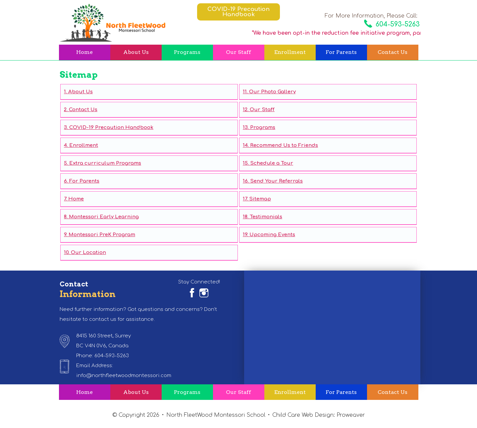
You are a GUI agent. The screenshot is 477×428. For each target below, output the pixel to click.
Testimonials (266, 217)
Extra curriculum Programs (105, 163)
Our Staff (238, 52)
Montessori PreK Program (102, 234)
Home (84, 52)
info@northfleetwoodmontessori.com (123, 375)
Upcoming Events (272, 234)
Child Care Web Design (303, 415)
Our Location (88, 252)
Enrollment (290, 52)
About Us (136, 52)
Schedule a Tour (271, 163)
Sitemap (260, 199)
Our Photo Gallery (272, 92)
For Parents (341, 52)
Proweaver (351, 415)
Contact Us (392, 52)
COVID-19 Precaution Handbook (238, 12)
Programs (187, 52)
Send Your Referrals (276, 181)
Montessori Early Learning (104, 217)
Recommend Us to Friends (284, 145)
